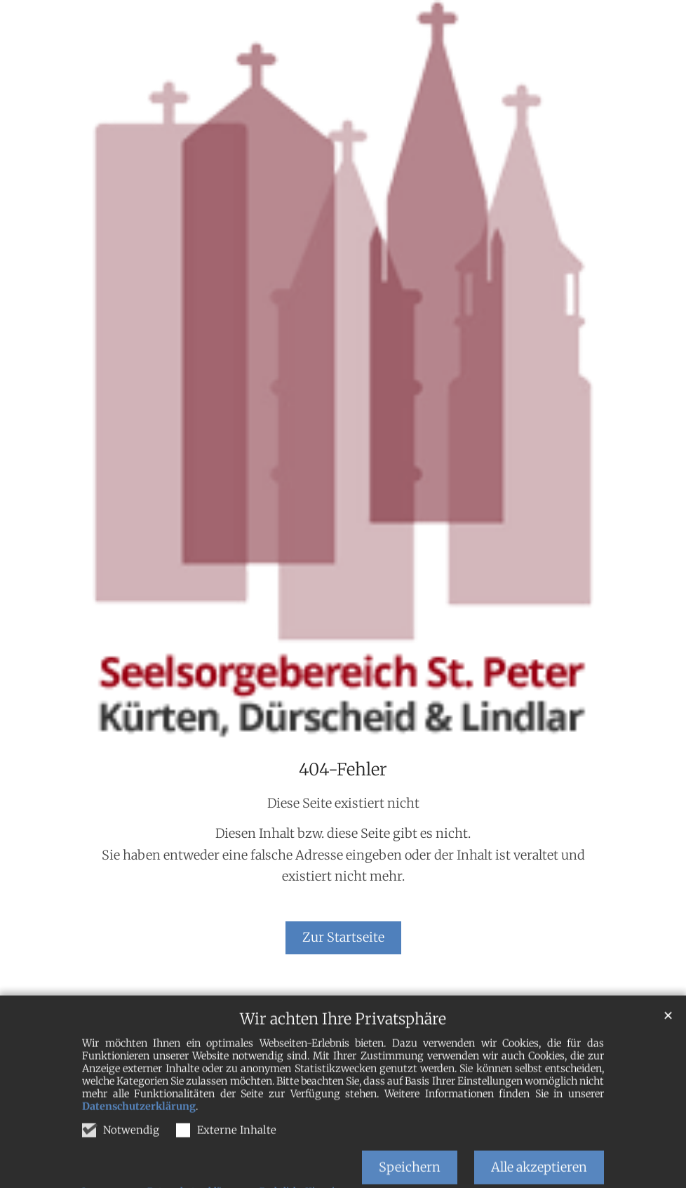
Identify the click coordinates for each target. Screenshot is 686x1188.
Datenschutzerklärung (139, 1129)
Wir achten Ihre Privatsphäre (343, 1042)
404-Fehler (343, 769)
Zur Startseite (343, 937)
